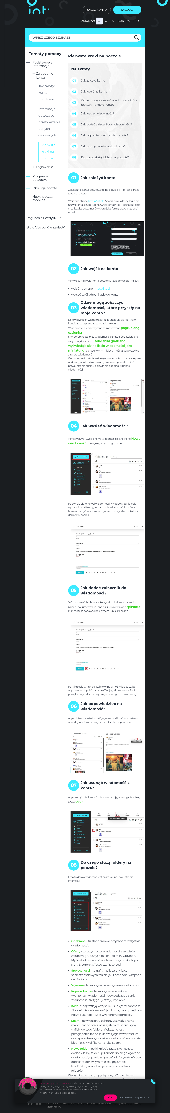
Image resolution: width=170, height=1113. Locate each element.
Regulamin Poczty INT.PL (44, 218)
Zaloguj (127, 9)
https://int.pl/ (95, 201)
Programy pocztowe (40, 178)
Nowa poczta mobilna (43, 198)
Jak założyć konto (93, 80)
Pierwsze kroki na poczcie (48, 151)
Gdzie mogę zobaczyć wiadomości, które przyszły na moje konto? (109, 102)
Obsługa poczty (45, 188)
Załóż (96, 9)
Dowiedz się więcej (135, 1097)
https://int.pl (101, 288)
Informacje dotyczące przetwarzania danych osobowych (49, 122)
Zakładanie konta (44, 76)
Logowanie (44, 167)
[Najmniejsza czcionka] (99, 21)
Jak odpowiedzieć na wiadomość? (104, 135)
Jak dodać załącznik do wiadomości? (106, 124)
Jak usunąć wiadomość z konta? (103, 146)
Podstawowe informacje (43, 64)
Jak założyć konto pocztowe (47, 92)
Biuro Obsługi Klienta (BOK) (46, 227)
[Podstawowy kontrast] (137, 21)
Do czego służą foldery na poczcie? (105, 157)
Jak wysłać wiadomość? (97, 113)
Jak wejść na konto (94, 91)
